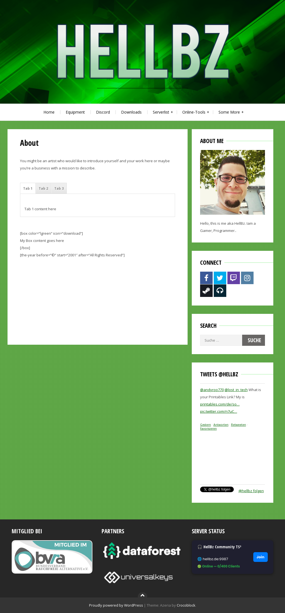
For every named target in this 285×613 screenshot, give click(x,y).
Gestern (205, 425)
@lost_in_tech (236, 389)
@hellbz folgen (251, 490)
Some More (229, 112)
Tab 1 (28, 188)
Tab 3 (59, 188)
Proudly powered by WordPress (116, 605)
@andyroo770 (212, 389)
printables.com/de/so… (220, 404)
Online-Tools (193, 112)
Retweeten (238, 425)
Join (260, 557)
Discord (103, 112)
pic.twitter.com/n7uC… (218, 411)
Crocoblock (186, 605)
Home (49, 112)
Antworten (221, 425)
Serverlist (161, 112)
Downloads (131, 112)
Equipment (75, 112)
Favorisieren (208, 429)
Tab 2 (43, 188)
